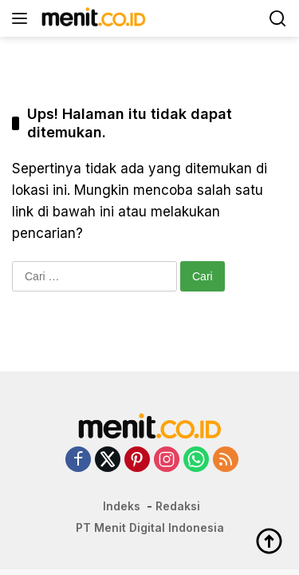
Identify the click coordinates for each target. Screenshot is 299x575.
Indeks (121, 506)
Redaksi (177, 506)
